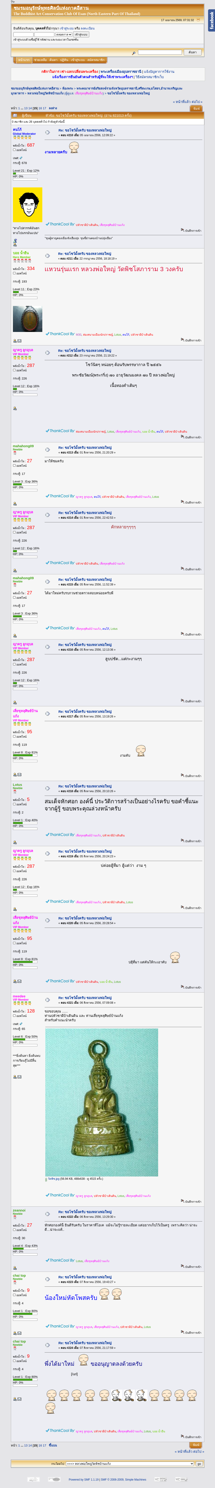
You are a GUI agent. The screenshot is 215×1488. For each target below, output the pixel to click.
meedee (19, 996)
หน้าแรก (24, 60)
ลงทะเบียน (88, 28)
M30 (78, 334)
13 (26, 108)
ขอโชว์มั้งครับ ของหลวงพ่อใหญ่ (128, 93)
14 (30, 108)
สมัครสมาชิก (95, 60)
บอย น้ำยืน (21, 253)
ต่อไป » (197, 102)
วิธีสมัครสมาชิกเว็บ (149, 77)
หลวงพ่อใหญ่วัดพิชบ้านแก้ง (45, 93)
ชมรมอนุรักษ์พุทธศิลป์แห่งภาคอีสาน (35, 88)
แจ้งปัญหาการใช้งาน (159, 72)
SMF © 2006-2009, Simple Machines (123, 1479)
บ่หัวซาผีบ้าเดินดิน (87, 225)
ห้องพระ (67, 88)
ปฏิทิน (64, 60)
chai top (19, 1275)
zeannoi (19, 1210)
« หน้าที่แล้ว (181, 102)
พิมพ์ (197, 108)
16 (40, 108)
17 (44, 108)
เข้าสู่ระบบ (67, 28)
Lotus (117, 334)
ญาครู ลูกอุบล (23, 350)
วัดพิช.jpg (52, 1178)
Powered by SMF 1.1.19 (84, 1479)
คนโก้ (17, 130)
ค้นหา (53, 60)
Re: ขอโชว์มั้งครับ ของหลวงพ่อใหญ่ (84, 130)
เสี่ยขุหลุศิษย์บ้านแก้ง (89, 93)
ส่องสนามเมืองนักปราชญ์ (98, 334)
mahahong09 (23, 446)
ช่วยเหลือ (40, 60)
